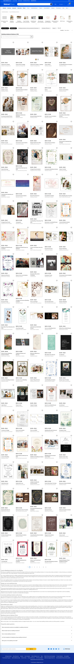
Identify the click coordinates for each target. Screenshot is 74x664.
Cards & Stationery (34, 8)
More (67, 8)
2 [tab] (37, 23)
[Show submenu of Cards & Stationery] (37, 8)
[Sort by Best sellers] (68, 30)
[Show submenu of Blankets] (54, 8)
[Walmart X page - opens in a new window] (51, 648)
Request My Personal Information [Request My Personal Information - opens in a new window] (37, 659)
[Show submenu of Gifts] (64, 8)
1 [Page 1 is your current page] (29, 567)
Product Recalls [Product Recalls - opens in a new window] (60, 656)
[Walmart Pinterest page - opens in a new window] (53, 648)
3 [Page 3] (34, 567)
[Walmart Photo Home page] (9, 4)
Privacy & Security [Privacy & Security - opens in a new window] (31, 657)
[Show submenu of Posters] (42, 8)
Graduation (14, 8)
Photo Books (58, 8)
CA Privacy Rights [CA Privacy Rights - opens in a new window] (39, 657)
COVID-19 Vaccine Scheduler (49, 656)
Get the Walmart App (16, 657)
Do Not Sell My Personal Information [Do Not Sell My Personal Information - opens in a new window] (63, 657)
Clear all (59, 28)
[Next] (46, 567)
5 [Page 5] (39, 567)
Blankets (52, 8)
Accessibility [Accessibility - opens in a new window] (66, 656)
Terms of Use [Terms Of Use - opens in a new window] (23, 657)
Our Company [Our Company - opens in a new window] (27, 656)
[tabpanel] (4, 19)
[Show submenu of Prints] (29, 8)
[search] (31, 36)
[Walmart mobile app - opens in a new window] (66, 648)
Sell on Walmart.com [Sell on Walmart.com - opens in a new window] (35, 656)
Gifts (63, 8)
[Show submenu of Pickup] (25, 8)
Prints (28, 8)
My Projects (20, 0)
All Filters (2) (5, 28)
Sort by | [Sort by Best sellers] (62, 30)
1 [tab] (35, 23)
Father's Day (19, 8)
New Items (9, 8)
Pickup (24, 8)
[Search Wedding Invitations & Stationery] (15, 36)
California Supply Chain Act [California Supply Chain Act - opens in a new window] (49, 657)
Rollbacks (4, 8)
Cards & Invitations (5, 11)
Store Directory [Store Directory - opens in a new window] (16, 656)
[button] (8, 42)
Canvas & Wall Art (46, 8)
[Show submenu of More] (68, 8)
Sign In (69, 0)
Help (55, 4)
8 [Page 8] (43, 567)
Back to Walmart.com (7, 0)
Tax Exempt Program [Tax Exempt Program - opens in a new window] (6, 657)
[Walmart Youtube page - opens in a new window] (56, 648)
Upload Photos (33, 0)
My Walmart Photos (26, 0)
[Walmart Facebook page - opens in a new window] (48, 648)
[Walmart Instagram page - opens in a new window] (58, 648)
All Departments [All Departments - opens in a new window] (8, 656)
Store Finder (15, 0)
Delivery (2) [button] (13, 28)
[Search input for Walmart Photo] (33, 4)
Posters (40, 8)
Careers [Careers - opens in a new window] (21, 656)
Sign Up (31, 648)
